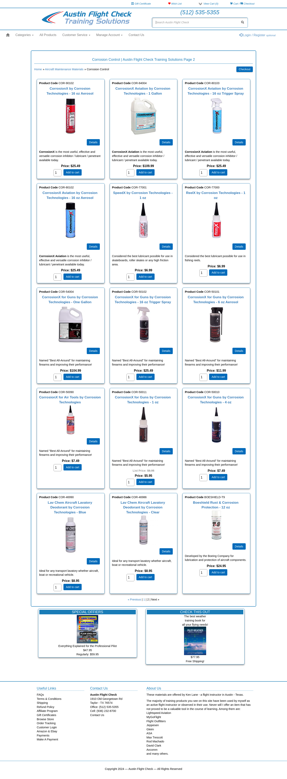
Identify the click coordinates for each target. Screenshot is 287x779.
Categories (24, 35)
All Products (48, 35)
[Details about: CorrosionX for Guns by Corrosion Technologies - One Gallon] (93, 351)
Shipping (42, 702)
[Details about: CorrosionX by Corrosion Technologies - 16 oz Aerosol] (93, 142)
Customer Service (76, 35)
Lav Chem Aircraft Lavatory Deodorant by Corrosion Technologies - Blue (70, 507)
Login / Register (257, 35)
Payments (43, 735)
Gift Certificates (46, 715)
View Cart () (210, 3)
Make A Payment (47, 739)
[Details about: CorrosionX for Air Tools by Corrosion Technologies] (93, 441)
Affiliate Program (47, 710)
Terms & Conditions (49, 698)
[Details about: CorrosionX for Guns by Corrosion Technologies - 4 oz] (239, 451)
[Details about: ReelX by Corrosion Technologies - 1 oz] (239, 246)
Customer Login (47, 727)
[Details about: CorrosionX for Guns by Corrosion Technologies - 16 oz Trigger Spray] (166, 351)
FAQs (40, 694)
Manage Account (109, 35)
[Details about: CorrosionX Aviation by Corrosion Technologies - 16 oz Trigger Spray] (239, 142)
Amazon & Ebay (47, 731)
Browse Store (45, 719)
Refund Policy (45, 707)
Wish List (175, 3)
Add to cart (72, 172)
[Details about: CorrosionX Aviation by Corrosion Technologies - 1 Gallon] (166, 142)
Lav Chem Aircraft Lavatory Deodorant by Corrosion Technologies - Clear (143, 507)
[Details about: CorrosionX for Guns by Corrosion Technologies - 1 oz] (166, 451)
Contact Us (136, 35)
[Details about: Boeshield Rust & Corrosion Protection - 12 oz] (239, 546)
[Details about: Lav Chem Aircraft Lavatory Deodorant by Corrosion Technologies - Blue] (93, 561)
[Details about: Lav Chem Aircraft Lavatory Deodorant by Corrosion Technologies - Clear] (166, 551)
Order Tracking (46, 723)
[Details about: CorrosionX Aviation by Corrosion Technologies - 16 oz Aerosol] (93, 246)
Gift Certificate (141, 3)
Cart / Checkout (242, 3)
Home (38, 69)
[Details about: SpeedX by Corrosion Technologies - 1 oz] (166, 246)
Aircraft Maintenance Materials (64, 69)
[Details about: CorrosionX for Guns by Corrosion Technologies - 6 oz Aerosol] (239, 351)
